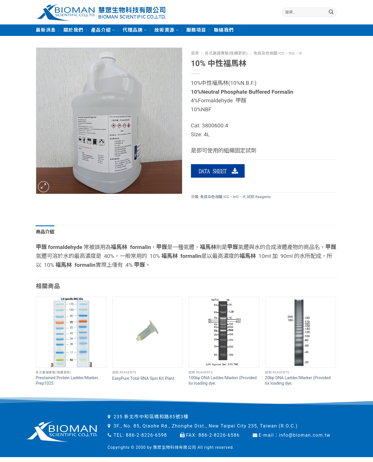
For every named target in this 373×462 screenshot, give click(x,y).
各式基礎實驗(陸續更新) (226, 53)
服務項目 (196, 30)
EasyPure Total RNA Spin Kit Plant (143, 378)
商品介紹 (45, 232)
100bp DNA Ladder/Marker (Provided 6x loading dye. (223, 380)
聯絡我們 (224, 30)
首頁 (195, 53)
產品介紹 (103, 30)
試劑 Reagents (259, 197)
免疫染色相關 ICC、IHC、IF (278, 53)
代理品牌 (135, 30)
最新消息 (46, 30)
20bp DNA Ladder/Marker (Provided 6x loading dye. (298, 380)
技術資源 (166, 30)
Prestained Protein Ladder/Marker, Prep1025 (67, 380)
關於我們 (73, 30)
